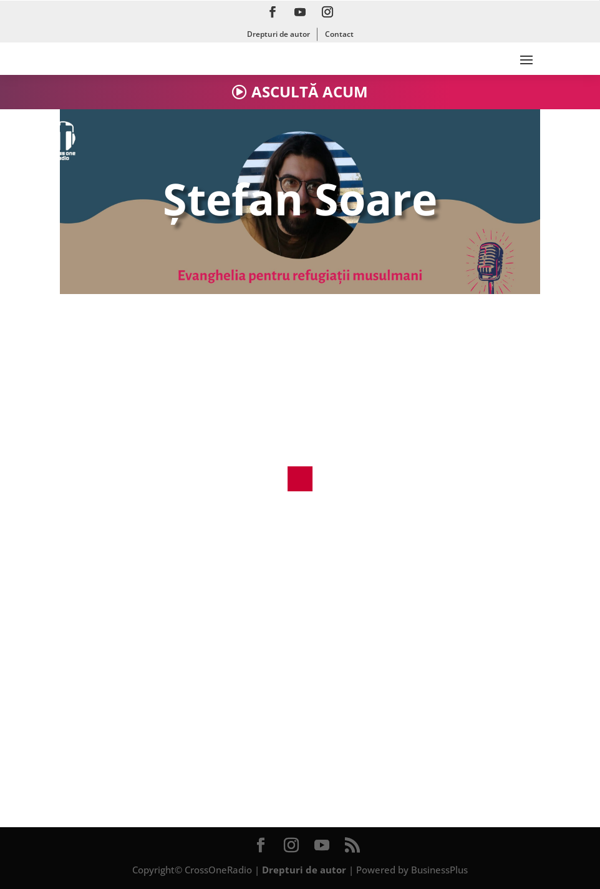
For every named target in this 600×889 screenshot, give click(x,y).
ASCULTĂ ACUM (309, 91)
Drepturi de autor (278, 34)
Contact (339, 34)
